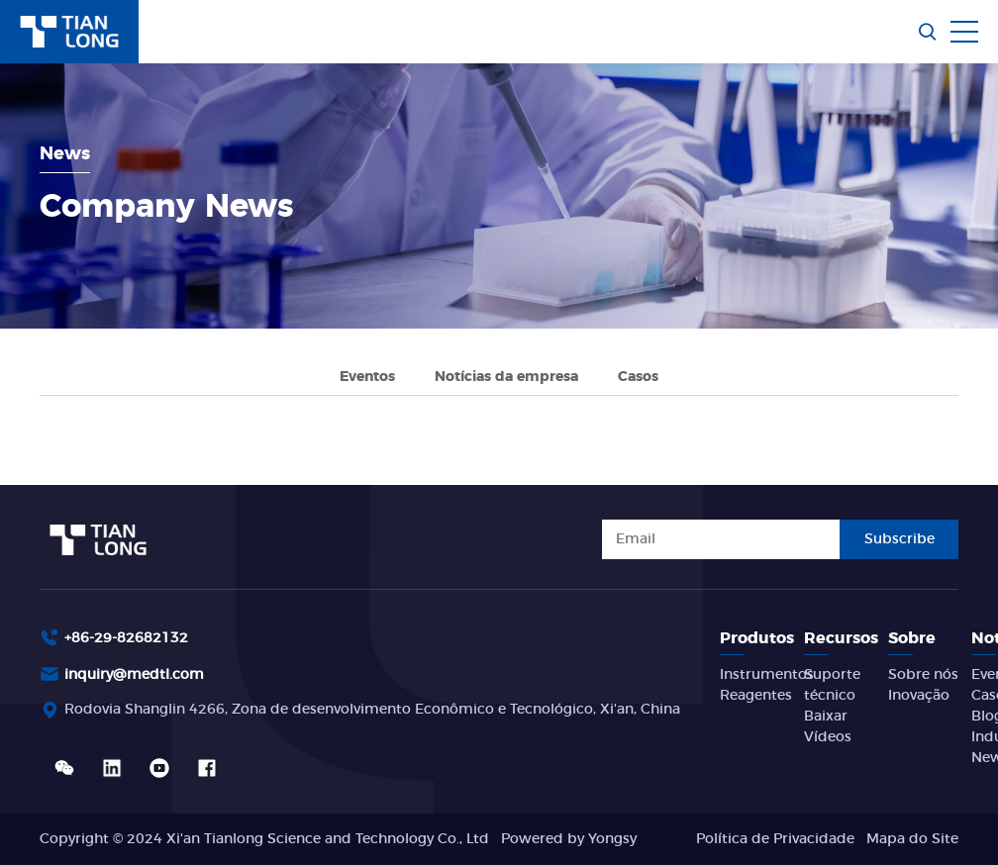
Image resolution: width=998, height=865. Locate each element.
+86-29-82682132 (126, 638)
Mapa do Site (912, 839)
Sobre (912, 638)
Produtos (757, 638)
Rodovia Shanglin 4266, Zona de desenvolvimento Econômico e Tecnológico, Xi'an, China (372, 710)
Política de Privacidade (775, 839)
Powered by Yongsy (569, 839)
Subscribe (899, 539)
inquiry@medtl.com (134, 675)
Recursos (841, 638)
